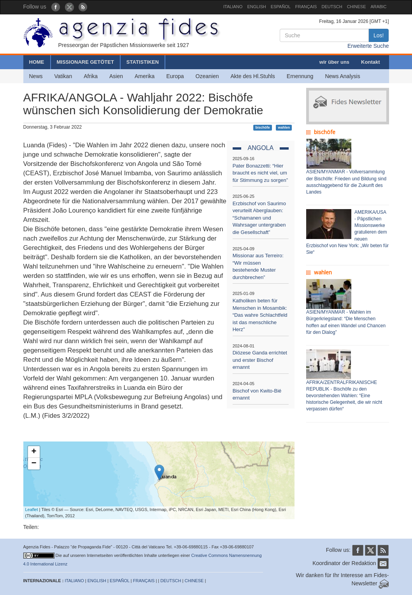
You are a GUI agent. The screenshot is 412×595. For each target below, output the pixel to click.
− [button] (33, 463)
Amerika (144, 76)
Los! (378, 35)
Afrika (91, 76)
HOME (36, 62)
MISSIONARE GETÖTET (85, 62)
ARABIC (379, 6)
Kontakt (370, 62)
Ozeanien (207, 76)
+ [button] (33, 452)
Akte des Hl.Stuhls (252, 76)
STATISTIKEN (142, 62)
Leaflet (31, 509)
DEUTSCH (331, 6)
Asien (116, 76)
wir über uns (334, 62)
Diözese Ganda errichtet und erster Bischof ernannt (260, 360)
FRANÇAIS (306, 6)
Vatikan (63, 76)
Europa (175, 76)
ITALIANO (232, 6)
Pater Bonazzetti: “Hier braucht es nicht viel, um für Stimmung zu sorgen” (260, 173)
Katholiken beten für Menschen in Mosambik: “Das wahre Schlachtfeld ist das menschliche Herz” (260, 315)
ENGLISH (256, 6)
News (36, 76)
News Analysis (342, 76)
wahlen (284, 127)
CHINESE (356, 6)
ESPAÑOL (281, 6)
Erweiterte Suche (368, 46)
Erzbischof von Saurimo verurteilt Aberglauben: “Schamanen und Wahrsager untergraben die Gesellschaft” (259, 218)
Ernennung (300, 76)
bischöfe (263, 127)
